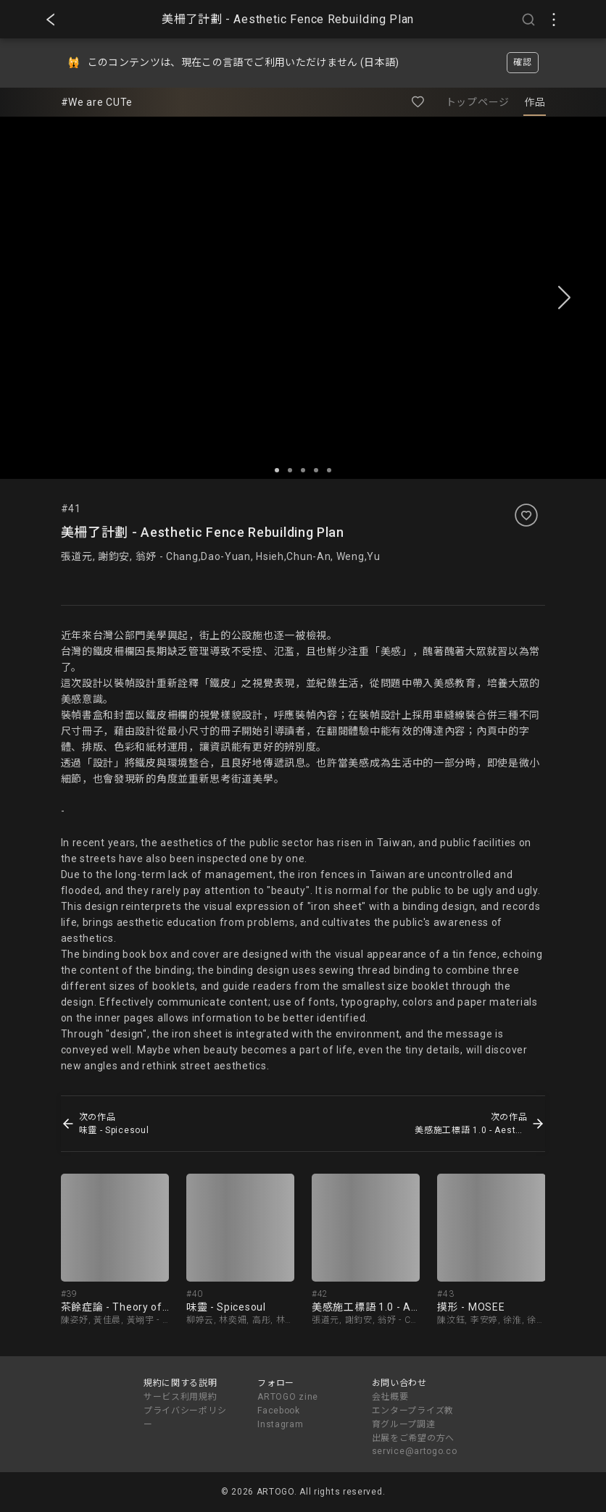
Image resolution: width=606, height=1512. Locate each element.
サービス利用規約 (180, 1397)
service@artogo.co (414, 1451)
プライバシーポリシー (185, 1417)
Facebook (278, 1411)
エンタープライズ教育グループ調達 (413, 1417)
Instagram (280, 1424)
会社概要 (390, 1397)
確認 (522, 62)
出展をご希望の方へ (413, 1438)
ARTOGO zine (287, 1397)
